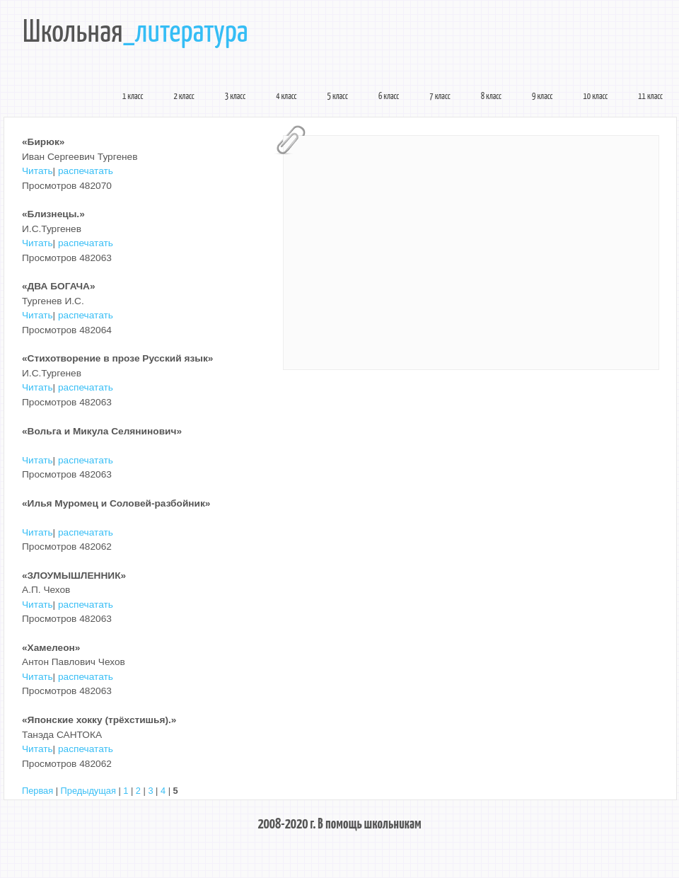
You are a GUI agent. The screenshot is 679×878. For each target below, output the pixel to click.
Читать (37, 171)
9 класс (542, 97)
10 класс (596, 97)
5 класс (337, 97)
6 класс (388, 97)
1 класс (132, 97)
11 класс (650, 97)
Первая (37, 790)
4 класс (286, 97)
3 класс (235, 97)
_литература (185, 33)
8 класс (491, 97)
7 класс (439, 97)
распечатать (85, 171)
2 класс (183, 97)
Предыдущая (88, 790)
